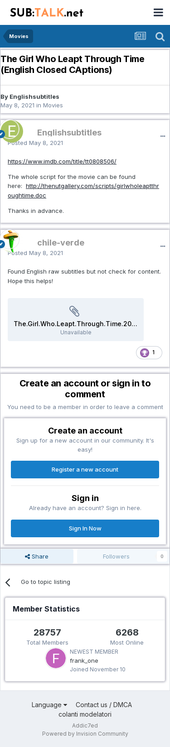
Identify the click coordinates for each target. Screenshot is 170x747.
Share (37, 556)
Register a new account (85, 469)
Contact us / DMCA (104, 704)
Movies (53, 105)
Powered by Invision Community (85, 733)
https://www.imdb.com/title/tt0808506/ (62, 161)
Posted (35, 142)
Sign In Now (85, 528)
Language (49, 704)
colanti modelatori (85, 714)
